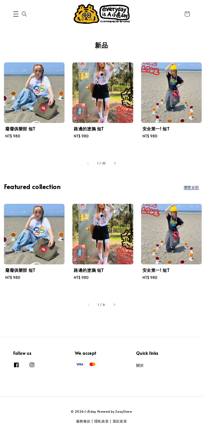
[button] (16, 14)
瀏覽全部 (191, 187)
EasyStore (124, 411)
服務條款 (83, 421)
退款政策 (120, 421)
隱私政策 (101, 421)
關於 (140, 365)
